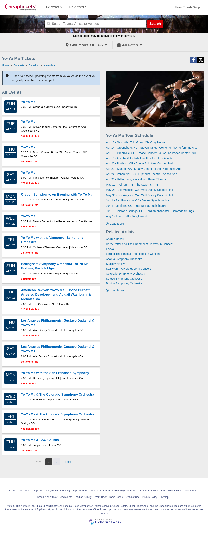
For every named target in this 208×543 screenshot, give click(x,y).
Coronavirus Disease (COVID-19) (118, 490)
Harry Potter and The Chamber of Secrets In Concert (139, 244)
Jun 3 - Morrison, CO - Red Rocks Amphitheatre (136, 205)
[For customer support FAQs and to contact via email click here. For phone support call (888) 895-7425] (189, 7)
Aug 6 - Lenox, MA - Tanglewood (126, 216)
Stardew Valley (115, 263)
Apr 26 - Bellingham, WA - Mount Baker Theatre (136, 179)
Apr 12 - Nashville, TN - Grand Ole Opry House (135, 142)
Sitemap (164, 497)
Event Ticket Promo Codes (108, 497)
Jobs (163, 490)
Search (155, 24)
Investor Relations (148, 490)
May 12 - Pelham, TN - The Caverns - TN (132, 184)
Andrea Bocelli (115, 239)
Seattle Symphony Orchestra (124, 278)
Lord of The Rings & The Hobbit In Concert (133, 253)
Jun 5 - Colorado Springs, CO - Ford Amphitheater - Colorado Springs (150, 211)
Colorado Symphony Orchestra (125, 273)
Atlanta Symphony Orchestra (124, 259)
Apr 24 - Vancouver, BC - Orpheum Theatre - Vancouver (141, 174)
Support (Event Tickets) (85, 490)
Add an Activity (84, 497)
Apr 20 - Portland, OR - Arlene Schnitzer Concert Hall (139, 163)
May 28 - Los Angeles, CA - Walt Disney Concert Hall (139, 189)
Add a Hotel (66, 497)
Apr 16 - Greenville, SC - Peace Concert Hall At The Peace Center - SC (151, 153)
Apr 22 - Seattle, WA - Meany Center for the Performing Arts (143, 168)
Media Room (175, 490)
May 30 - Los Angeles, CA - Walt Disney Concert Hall (139, 195)
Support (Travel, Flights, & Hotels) (51, 490)
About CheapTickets (20, 490)
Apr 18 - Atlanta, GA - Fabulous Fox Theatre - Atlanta (139, 158)
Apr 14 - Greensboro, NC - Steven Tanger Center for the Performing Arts (151, 147)
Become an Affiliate (47, 497)
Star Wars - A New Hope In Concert (128, 268)
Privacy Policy (149, 497)
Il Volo (110, 249)
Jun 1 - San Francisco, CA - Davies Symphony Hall (138, 200)
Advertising (190, 490)
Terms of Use (132, 497)
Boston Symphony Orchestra (124, 283)
